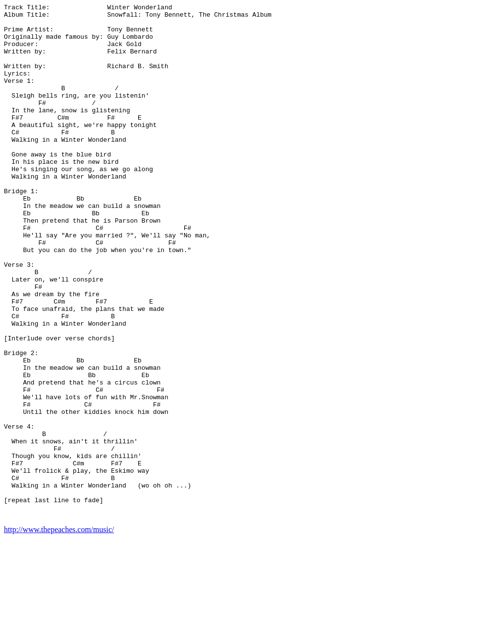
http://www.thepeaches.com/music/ (59, 632)
